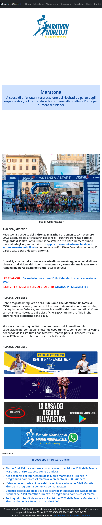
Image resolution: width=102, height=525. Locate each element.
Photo (89, 4)
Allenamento (52, 4)
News (28, 4)
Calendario (38, 4)
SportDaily (75, 515)
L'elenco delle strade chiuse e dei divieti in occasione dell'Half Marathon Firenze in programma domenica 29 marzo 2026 (51, 484)
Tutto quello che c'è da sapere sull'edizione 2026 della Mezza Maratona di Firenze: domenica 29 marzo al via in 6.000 (52, 499)
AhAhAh (86, 515)
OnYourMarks (61, 515)
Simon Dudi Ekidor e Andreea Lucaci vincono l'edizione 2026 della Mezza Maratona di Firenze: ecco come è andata (51, 469)
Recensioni (66, 4)
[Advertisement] (51, 63)
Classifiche (78, 4)
